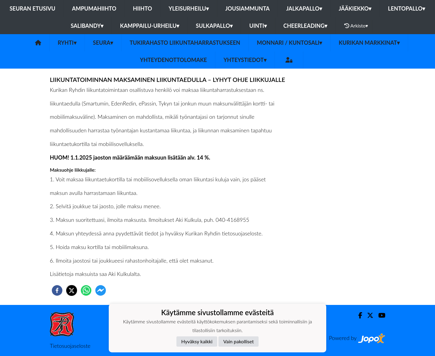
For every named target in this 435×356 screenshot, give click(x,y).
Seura (103, 42)
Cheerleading (305, 25)
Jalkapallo (304, 8)
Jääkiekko (355, 8)
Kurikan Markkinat (369, 42)
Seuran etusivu (33, 8)
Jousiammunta (247, 8)
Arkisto (356, 25)
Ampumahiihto (94, 8)
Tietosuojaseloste (70, 345)
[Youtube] (379, 315)
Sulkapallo (214, 25)
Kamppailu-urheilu (149, 25)
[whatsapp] (86, 290)
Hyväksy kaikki (196, 341)
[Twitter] (367, 315)
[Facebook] (357, 315)
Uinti (258, 25)
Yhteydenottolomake (173, 60)
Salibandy (87, 25)
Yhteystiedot (245, 60)
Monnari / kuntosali (289, 42)
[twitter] (71, 290)
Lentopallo (406, 8)
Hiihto (142, 8)
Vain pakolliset (238, 341)
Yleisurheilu (188, 8)
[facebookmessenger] (100, 290)
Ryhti (67, 42)
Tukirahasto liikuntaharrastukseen (185, 42)
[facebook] (57, 290)
